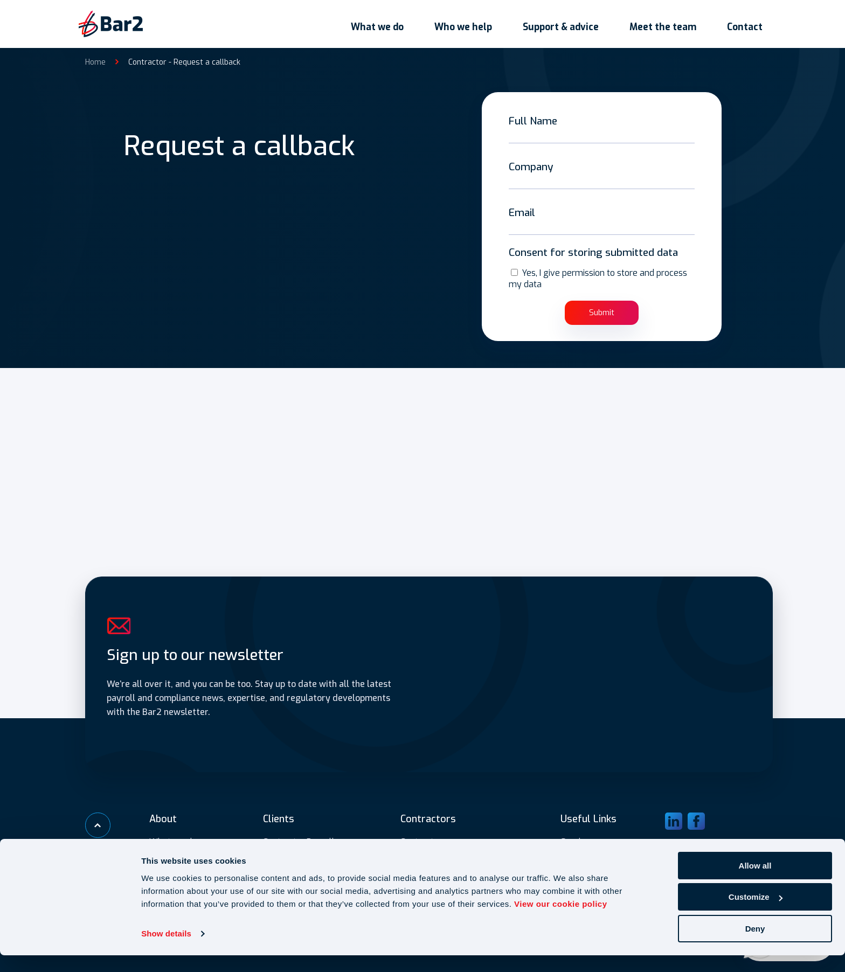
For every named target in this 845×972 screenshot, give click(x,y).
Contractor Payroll (299, 840)
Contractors (423, 840)
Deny (755, 945)
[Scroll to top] (98, 824)
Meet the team (670, 22)
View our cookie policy (560, 920)
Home (95, 58)
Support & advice (570, 22)
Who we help (475, 22)
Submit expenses (593, 854)
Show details (166, 950)
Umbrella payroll (433, 854)
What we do (391, 22)
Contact (748, 22)
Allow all (755, 882)
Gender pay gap (591, 840)
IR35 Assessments (299, 854)
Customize (755, 914)
